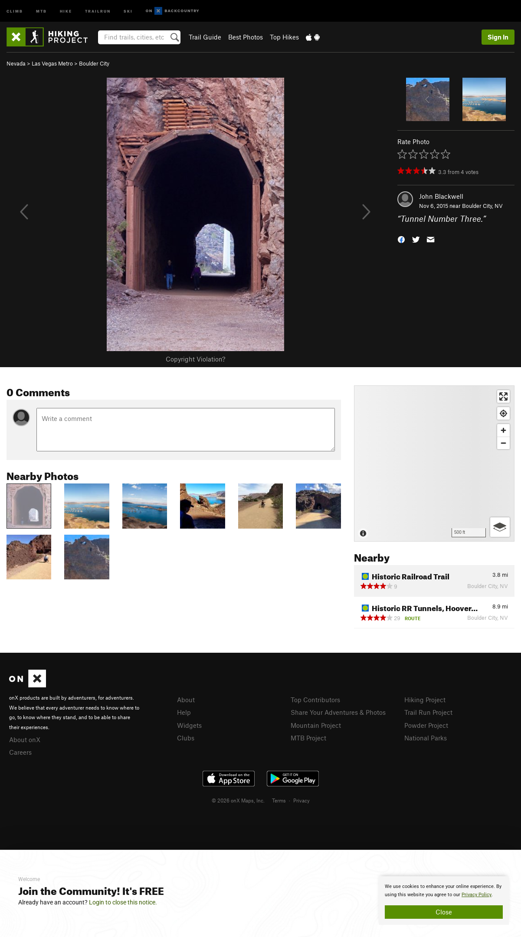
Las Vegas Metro (52, 63)
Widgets (189, 725)
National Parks (425, 738)
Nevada (16, 63)
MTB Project (308, 738)
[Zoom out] (503, 443)
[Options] (500, 527)
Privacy (301, 800)
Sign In (498, 37)
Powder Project (426, 725)
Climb (15, 10)
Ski (128, 10)
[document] (444, 900)
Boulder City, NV (482, 205)
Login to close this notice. (123, 902)
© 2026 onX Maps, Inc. (238, 800)
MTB (41, 10)
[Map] (434, 463)
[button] (401, 239)
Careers (20, 752)
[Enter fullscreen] (503, 396)
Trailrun (98, 10)
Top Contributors (315, 700)
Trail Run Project (428, 712)
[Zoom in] (503, 430)
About (186, 700)
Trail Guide (205, 37)
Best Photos (245, 37)
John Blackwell (441, 196)
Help (184, 712)
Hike (66, 10)
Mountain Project (316, 725)
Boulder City (94, 63)
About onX (24, 739)
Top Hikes (284, 37)
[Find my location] (503, 413)
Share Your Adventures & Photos (338, 712)
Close (444, 912)
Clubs (185, 738)
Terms (279, 800)
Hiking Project (425, 700)
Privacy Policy (477, 895)
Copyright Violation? (195, 359)
